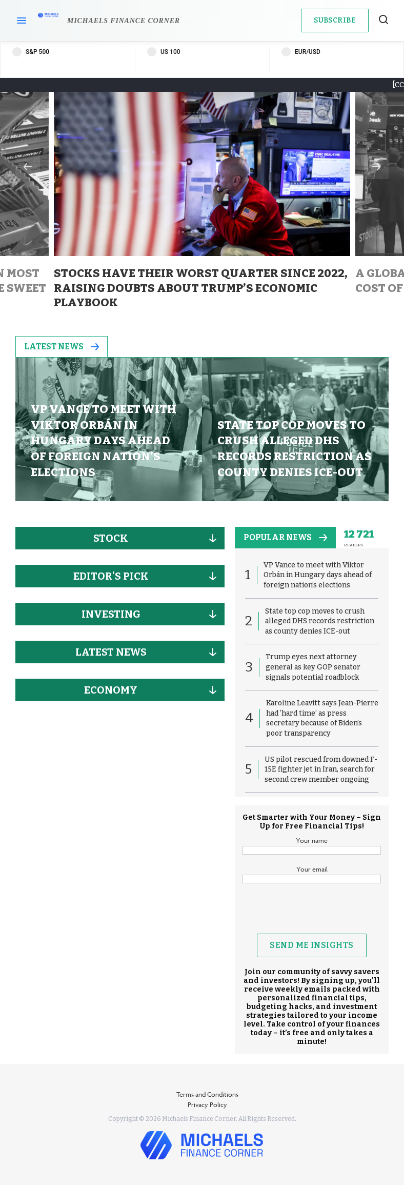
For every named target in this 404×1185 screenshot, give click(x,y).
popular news (285, 537)
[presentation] (320, 914)
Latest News (61, 346)
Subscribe (335, 20)
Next (376, 166)
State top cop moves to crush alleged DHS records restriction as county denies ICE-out (319, 621)
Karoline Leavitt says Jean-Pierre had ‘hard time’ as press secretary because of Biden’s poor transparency (322, 718)
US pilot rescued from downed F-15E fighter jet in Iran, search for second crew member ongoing (321, 769)
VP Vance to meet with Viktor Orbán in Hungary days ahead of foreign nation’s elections (318, 575)
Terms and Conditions (207, 1094)
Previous (27, 166)
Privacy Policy (207, 1104)
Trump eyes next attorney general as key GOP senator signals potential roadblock (313, 667)
